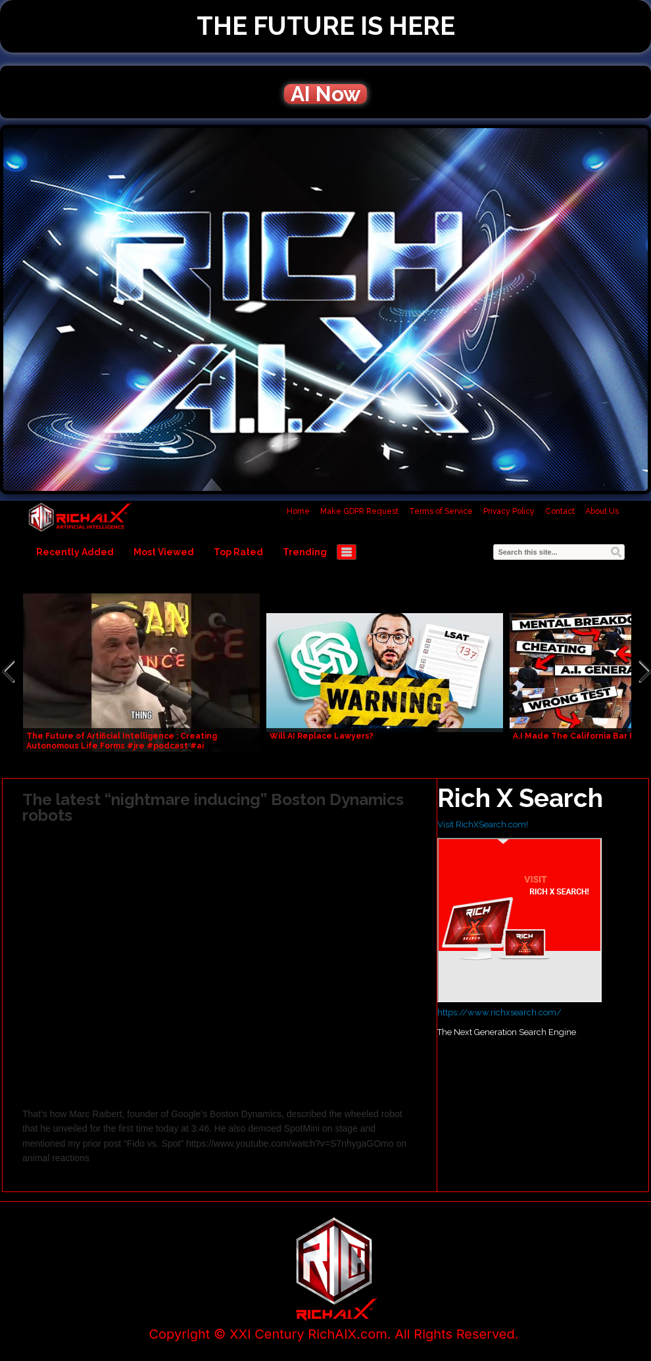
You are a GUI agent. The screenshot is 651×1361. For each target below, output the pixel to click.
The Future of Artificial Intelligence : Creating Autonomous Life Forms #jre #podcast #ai (121, 740)
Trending (305, 552)
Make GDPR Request (359, 511)
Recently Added (75, 552)
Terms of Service (441, 511)
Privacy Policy (509, 511)
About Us (602, 511)
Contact (560, 511)
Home (298, 511)
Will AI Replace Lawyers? (322, 736)
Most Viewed (163, 552)
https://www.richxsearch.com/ (499, 1012)
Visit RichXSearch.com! (482, 824)
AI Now (325, 94)
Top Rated (238, 552)
